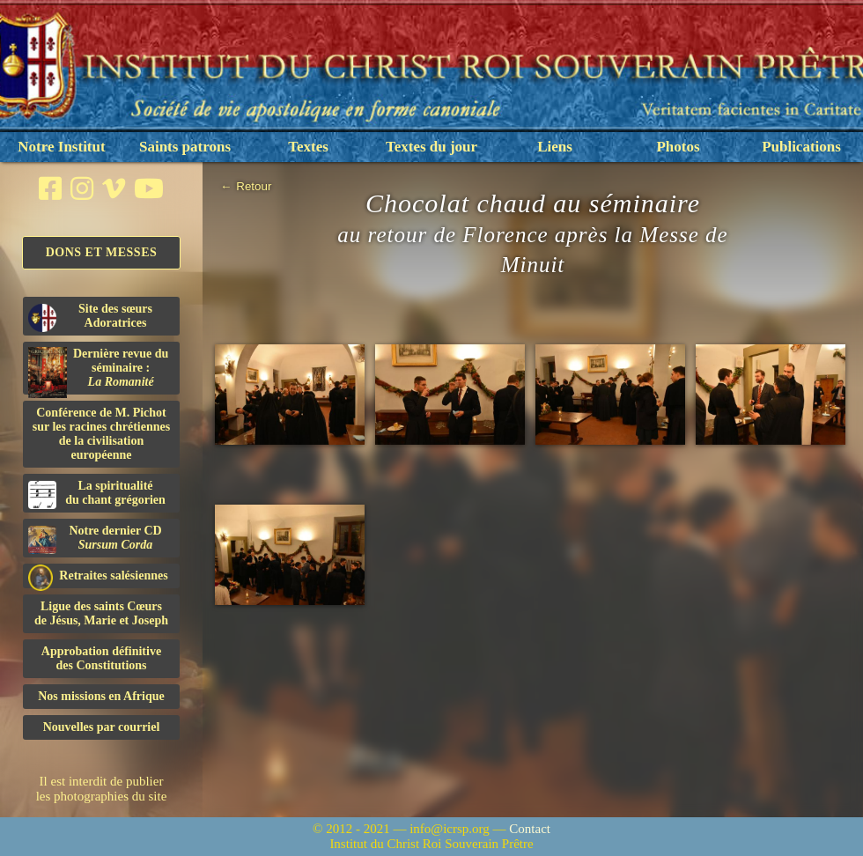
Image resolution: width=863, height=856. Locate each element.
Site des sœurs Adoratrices (90, 317)
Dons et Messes (102, 252)
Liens (554, 146)
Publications (801, 146)
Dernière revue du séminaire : (98, 371)
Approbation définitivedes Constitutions (101, 658)
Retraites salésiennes (98, 576)
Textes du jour (431, 146)
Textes (308, 146)
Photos (677, 146)
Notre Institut (61, 146)
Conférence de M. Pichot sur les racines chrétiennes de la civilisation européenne (101, 433)
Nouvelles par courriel (101, 727)
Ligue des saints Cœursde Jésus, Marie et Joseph (101, 613)
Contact (529, 829)
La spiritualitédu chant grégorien (97, 494)
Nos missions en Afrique (101, 696)
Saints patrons (185, 146)
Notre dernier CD (95, 539)
